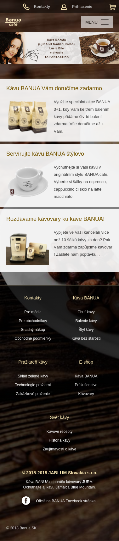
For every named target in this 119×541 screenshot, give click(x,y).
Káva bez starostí (86, 338)
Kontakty (42, 6)
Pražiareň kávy (33, 362)
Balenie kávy (86, 321)
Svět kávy (59, 417)
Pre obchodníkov (33, 321)
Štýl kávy (86, 329)
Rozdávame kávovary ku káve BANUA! (55, 219)
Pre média (33, 312)
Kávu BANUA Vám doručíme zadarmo (54, 88)
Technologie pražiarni (33, 385)
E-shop (86, 362)
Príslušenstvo (86, 385)
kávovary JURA (79, 482)
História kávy (60, 440)
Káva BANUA (86, 297)
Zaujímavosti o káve (59, 449)
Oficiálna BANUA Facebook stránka (65, 501)
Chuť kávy (86, 312)
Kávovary (86, 394)
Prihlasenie (82, 6)
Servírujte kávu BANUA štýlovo (45, 154)
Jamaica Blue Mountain (75, 487)
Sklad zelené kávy (33, 376)
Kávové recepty (60, 431)
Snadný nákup (33, 329)
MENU (97, 22)
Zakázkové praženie (33, 394)
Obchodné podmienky (32, 338)
